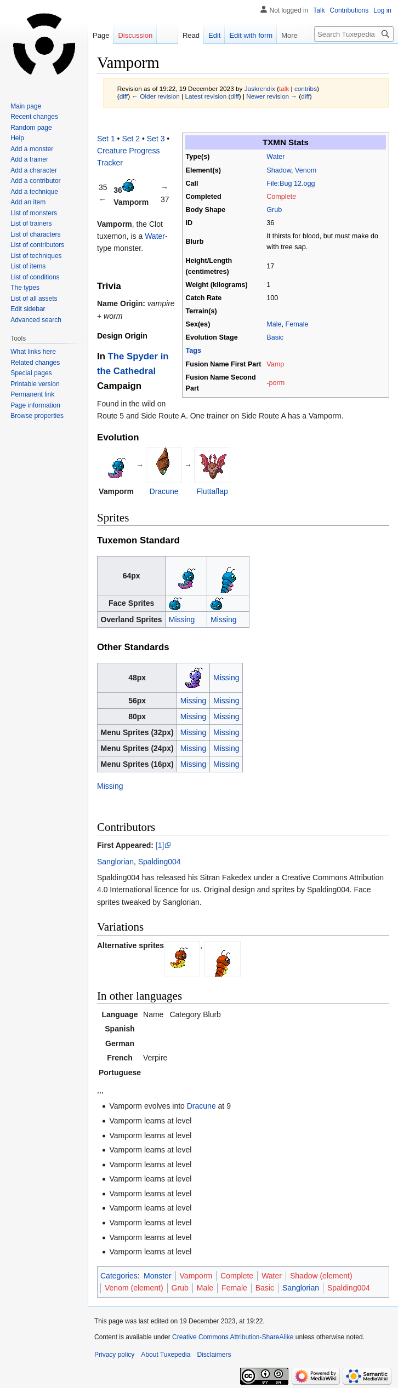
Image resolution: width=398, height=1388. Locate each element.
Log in (382, 10)
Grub (274, 210)
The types (24, 287)
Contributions (349, 10)
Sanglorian (115, 861)
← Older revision (156, 96)
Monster (158, 1275)
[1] (160, 845)
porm (277, 383)
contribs (305, 88)
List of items (28, 266)
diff (124, 96)
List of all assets (33, 298)
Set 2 (131, 138)
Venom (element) (134, 1287)
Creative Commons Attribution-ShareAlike (232, 1337)
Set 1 (106, 138)
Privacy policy (114, 1354)
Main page (25, 106)
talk (284, 88)
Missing (182, 619)
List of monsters (33, 213)
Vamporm (196, 1275)
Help (17, 138)
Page (101, 35)
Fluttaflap (212, 491)
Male (273, 324)
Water (275, 156)
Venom (305, 170)
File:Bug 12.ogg (290, 183)
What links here (33, 351)
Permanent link (32, 394)
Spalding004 (159, 861)
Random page (31, 127)
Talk (319, 10)
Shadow (278, 170)
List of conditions (34, 277)
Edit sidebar (27, 309)
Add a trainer (29, 159)
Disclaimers (214, 1354)
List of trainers (31, 223)
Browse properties (37, 416)
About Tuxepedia (165, 1354)
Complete (281, 196)
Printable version (34, 384)
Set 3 (156, 138)
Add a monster (31, 149)
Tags (193, 350)
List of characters (35, 234)
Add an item (28, 202)
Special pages (31, 373)
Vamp (275, 364)
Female (297, 324)
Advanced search (35, 320)
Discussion (135, 35)
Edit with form (245, 35)
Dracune (164, 491)
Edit (208, 35)
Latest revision (205, 96)
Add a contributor (35, 181)
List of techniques (35, 256)
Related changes (35, 362)
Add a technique (34, 192)
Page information (35, 405)
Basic (274, 337)
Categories (119, 1275)
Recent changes (34, 117)
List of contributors (37, 245)
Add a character (33, 170)
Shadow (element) (321, 1275)
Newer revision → (271, 96)
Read (185, 35)
